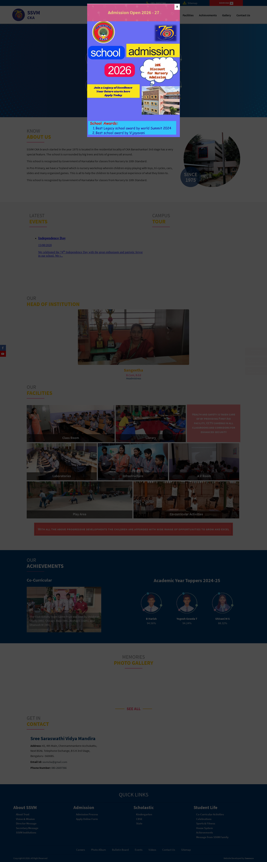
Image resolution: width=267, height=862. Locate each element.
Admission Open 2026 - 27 (133, 12)
